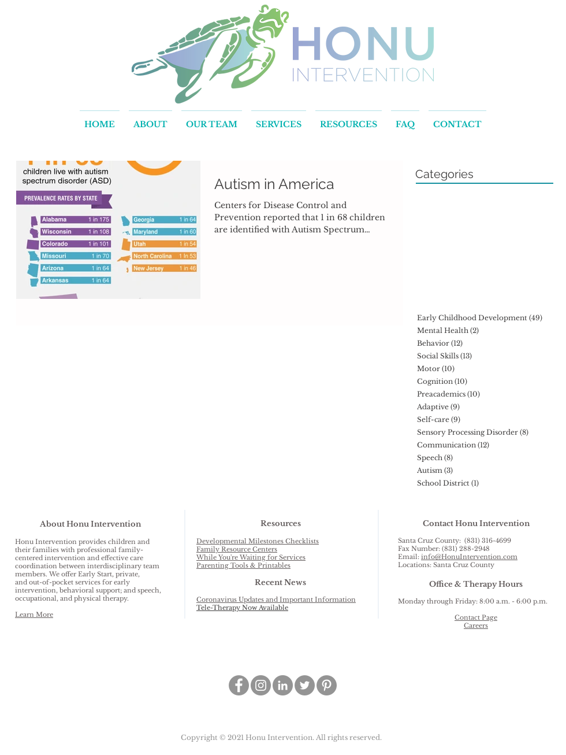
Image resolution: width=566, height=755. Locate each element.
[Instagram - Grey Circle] (261, 685)
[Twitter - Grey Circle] (305, 685)
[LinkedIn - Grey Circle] (283, 685)
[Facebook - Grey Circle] (239, 685)
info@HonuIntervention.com (469, 557)
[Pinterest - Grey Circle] (326, 685)
